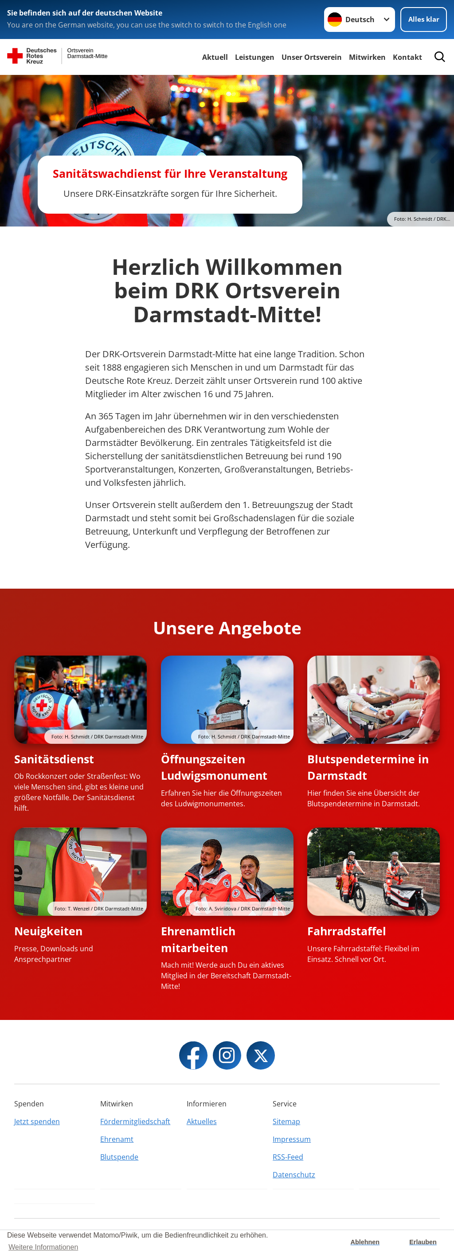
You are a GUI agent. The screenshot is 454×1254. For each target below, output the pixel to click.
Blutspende (119, 1157)
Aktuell (215, 57)
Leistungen (254, 57)
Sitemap (286, 1121)
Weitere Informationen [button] (43, 1247)
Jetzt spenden (37, 1121)
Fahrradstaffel (346, 930)
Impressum (292, 1139)
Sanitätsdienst (54, 758)
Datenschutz (294, 1175)
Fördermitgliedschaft (135, 1121)
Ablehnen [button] (365, 1242)
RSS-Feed (288, 1157)
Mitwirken (367, 57)
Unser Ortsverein (312, 57)
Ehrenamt (116, 1139)
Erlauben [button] (423, 1242)
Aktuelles (202, 1121)
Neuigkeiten (48, 930)
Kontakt (407, 57)
